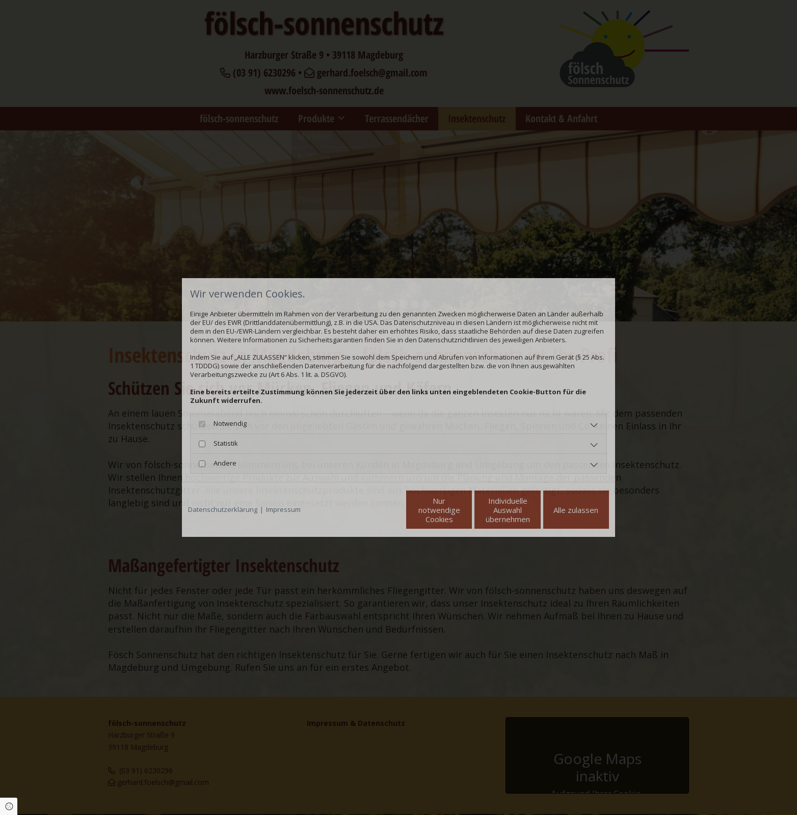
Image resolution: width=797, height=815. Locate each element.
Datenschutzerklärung (222, 509)
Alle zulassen (562, 510)
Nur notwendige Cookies (368, 510)
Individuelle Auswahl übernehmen (465, 510)
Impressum (283, 509)
